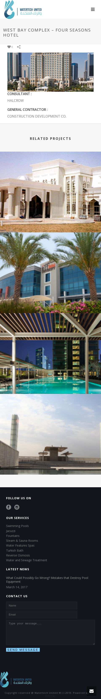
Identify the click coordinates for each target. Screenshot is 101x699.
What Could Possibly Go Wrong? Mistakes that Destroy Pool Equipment (47, 580)
